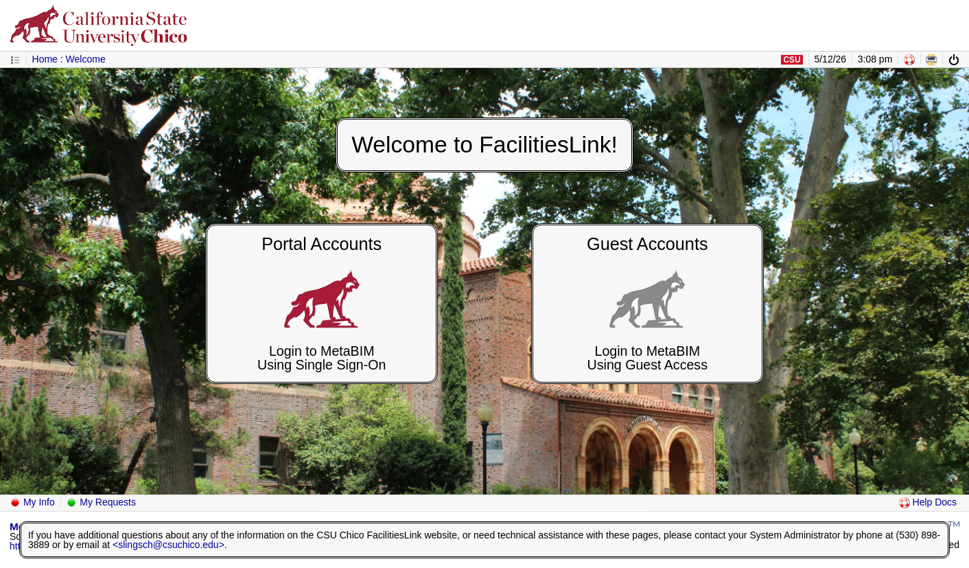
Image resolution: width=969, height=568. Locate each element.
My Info (32, 502)
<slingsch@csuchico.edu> (168, 544)
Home (45, 59)
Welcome (86, 59)
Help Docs (928, 502)
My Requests (101, 502)
